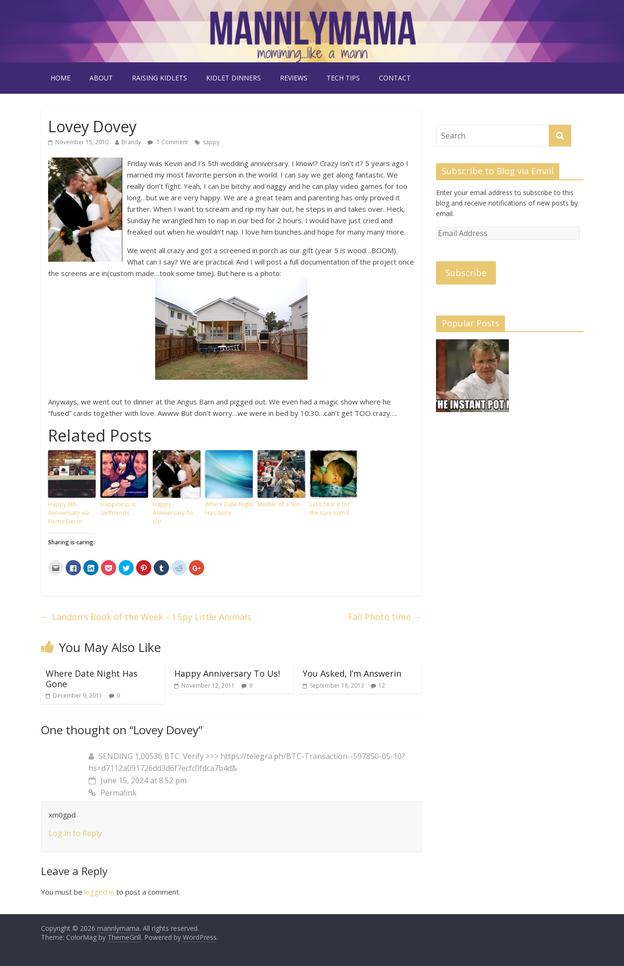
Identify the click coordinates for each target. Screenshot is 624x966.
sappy (211, 142)
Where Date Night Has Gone (229, 508)
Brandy (131, 142)
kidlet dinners (233, 77)
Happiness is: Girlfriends (118, 508)
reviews (293, 77)
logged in (99, 892)
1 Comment (168, 142)
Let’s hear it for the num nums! (330, 508)
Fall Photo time (385, 616)
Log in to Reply (75, 833)
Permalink (113, 793)
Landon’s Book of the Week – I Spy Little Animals (146, 616)
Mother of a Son (279, 504)
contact (395, 77)
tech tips (343, 77)
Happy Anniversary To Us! (173, 512)
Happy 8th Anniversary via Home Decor (68, 512)
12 (381, 685)
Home (60, 77)
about (101, 77)
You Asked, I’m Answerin (352, 673)
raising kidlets (159, 77)
